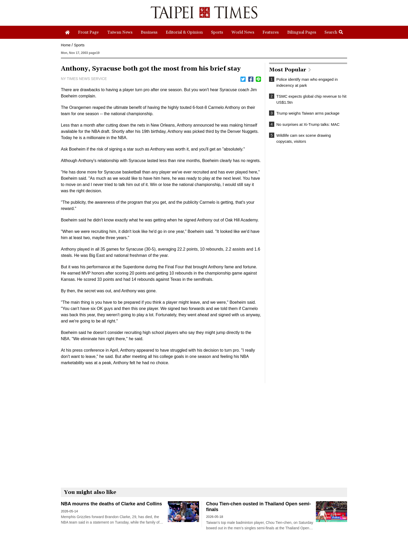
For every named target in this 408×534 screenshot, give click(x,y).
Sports (79, 45)
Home (66, 45)
